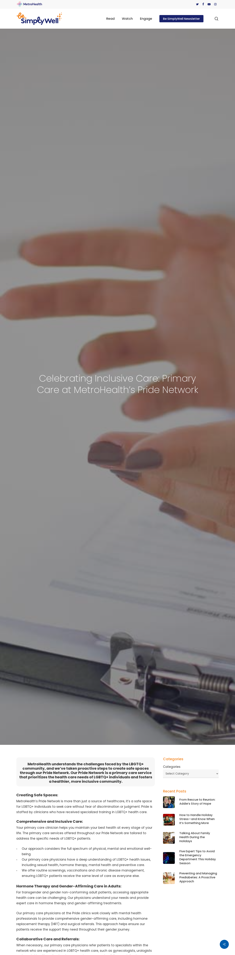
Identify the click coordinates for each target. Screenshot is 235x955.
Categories (171, 767)
